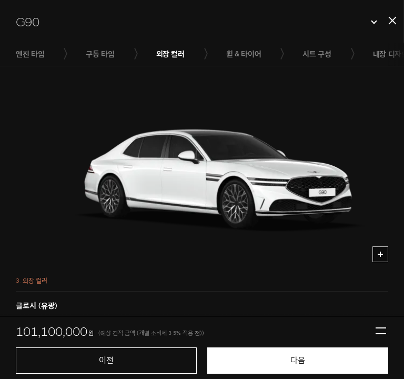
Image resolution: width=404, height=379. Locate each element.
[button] (196, 22)
